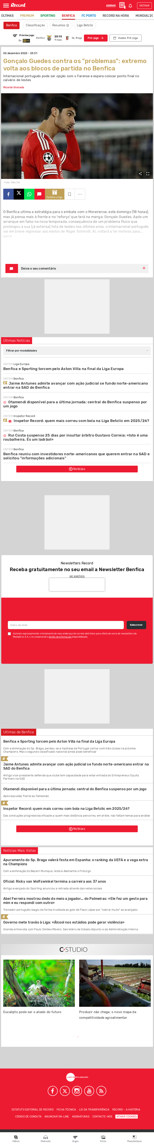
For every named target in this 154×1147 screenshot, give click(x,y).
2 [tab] (78, 1037)
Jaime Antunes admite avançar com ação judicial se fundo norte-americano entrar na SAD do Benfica (75, 385)
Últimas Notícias (16, 340)
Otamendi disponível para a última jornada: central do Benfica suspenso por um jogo (75, 404)
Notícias (77, 469)
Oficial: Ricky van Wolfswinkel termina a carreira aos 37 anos (54, 881)
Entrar (144, 5)
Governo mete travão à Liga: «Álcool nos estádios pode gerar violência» (64, 922)
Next (127, 1037)
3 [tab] (83, 1037)
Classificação (35, 25)
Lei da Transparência (94, 1109)
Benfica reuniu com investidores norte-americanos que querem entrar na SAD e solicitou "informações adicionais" (76, 456)
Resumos (60, 25)
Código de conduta (28, 1116)
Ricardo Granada (13, 87)
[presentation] (77, 584)
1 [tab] (73, 1037)
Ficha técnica (66, 1109)
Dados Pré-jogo (128, 38)
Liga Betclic (85, 25)
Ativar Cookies (126, 1116)
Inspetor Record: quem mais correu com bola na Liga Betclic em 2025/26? (76, 420)
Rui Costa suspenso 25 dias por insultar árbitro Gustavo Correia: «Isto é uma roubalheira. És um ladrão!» (75, 437)
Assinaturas (80, 1116)
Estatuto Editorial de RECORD (33, 1109)
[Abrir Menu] (6, 5)
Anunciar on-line (56, 1116)
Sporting (47, 16)
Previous (26, 1037)
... (80, 192)
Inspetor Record (19, 416)
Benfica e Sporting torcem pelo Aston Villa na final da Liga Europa (63, 369)
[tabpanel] (39, 989)
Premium (27, 16)
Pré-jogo (93, 38)
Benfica (68, 16)
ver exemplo (77, 576)
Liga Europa (16, 364)
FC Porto (89, 16)
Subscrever (136, 625)
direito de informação (60, 637)
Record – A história (126, 1109)
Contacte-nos (102, 1116)
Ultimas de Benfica (18, 732)
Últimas (7, 16)
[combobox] (77, 350)
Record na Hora (116, 16)
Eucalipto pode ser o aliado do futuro (32, 1012)
